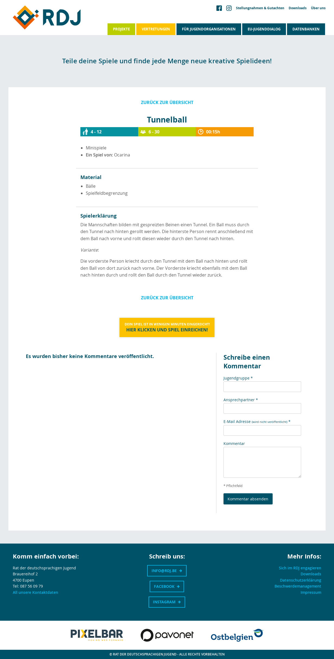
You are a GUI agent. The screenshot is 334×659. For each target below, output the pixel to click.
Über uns (318, 8)
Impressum (311, 592)
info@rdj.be (164, 570)
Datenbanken (306, 29)
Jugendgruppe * (238, 378)
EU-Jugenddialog (264, 29)
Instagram (164, 601)
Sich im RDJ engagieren (300, 567)
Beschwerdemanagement (298, 586)
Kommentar (234, 443)
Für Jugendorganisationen (209, 29)
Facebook (164, 586)
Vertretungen (156, 29)
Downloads (298, 8)
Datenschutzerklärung (300, 580)
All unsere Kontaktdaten (35, 592)
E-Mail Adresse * (257, 421)
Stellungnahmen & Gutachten (260, 8)
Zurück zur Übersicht (167, 102)
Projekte (121, 29)
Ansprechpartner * (240, 399)
